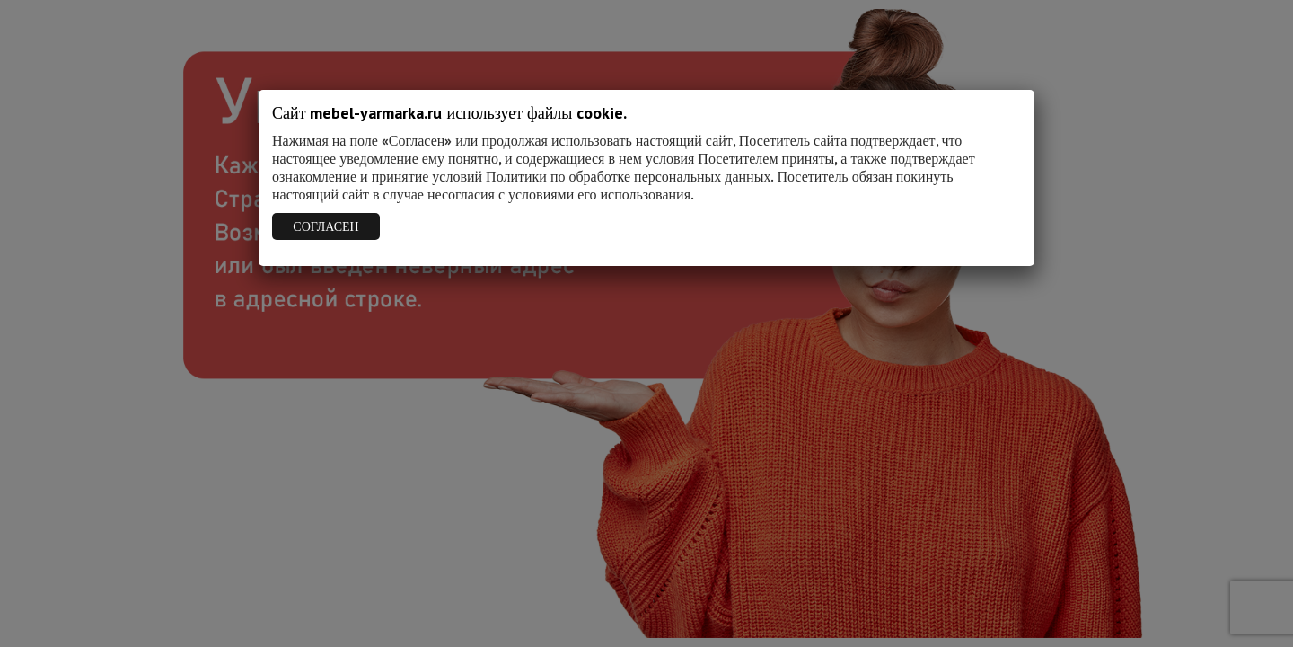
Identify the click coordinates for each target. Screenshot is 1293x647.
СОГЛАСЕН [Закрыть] (325, 226)
